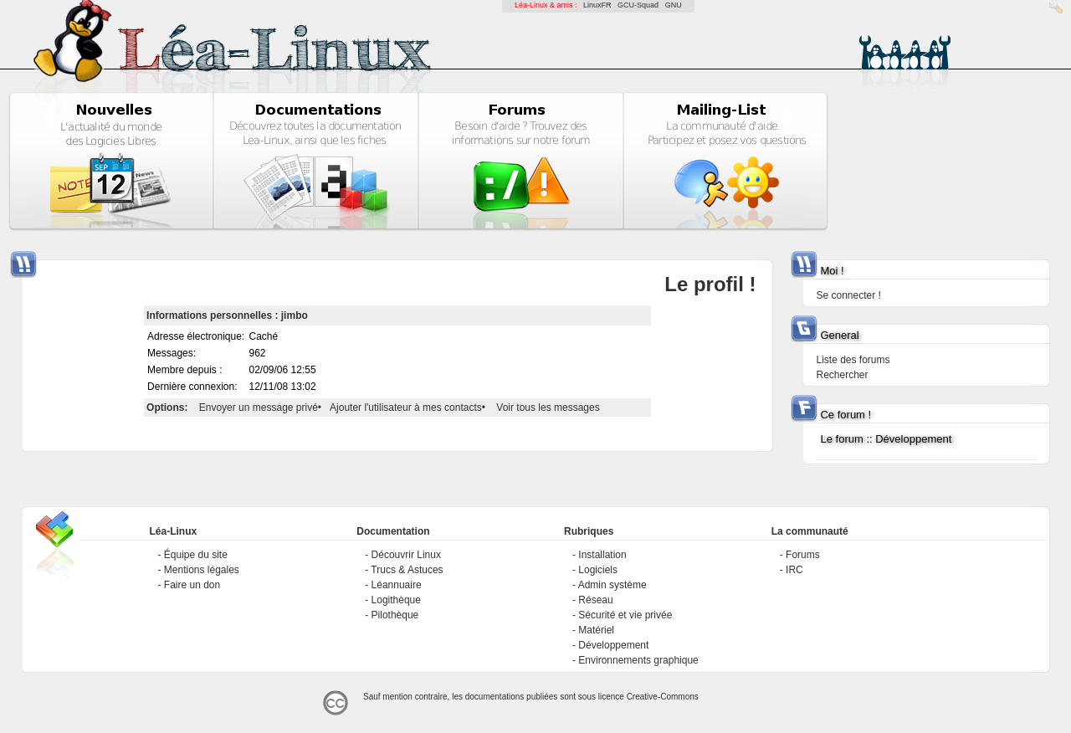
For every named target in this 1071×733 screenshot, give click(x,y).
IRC (794, 570)
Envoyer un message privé (258, 407)
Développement (613, 645)
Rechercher (842, 375)
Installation (602, 555)
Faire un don (192, 585)
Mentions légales (201, 570)
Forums (803, 555)
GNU (673, 5)
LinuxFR (597, 5)
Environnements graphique (638, 660)
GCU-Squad (637, 5)
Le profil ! (710, 284)
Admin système (612, 585)
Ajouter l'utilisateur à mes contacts (406, 407)
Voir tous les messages (547, 407)
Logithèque (396, 600)
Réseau (595, 600)
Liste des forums (852, 360)
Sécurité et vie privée (625, 615)
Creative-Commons (663, 696)
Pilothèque (395, 615)
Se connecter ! (848, 295)
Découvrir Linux (406, 555)
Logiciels (597, 570)
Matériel (596, 630)
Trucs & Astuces (407, 570)
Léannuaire (397, 585)
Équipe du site (196, 555)
